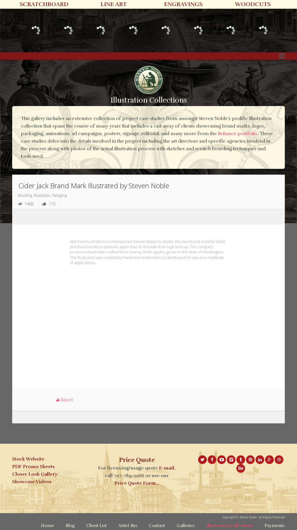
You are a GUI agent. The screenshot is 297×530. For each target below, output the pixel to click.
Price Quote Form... (137, 483)
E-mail (166, 468)
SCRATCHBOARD (44, 4)
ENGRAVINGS (183, 4)
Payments (275, 526)
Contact (157, 526)
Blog (70, 526)
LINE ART (114, 4)
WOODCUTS (253, 4)
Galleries (186, 526)
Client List (96, 526)
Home (47, 526)
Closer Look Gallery (34, 474)
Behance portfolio (237, 134)
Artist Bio (127, 526)
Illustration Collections (229, 526)
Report (64, 399)
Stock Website (28, 459)
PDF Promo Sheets (33, 467)
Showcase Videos (32, 482)
